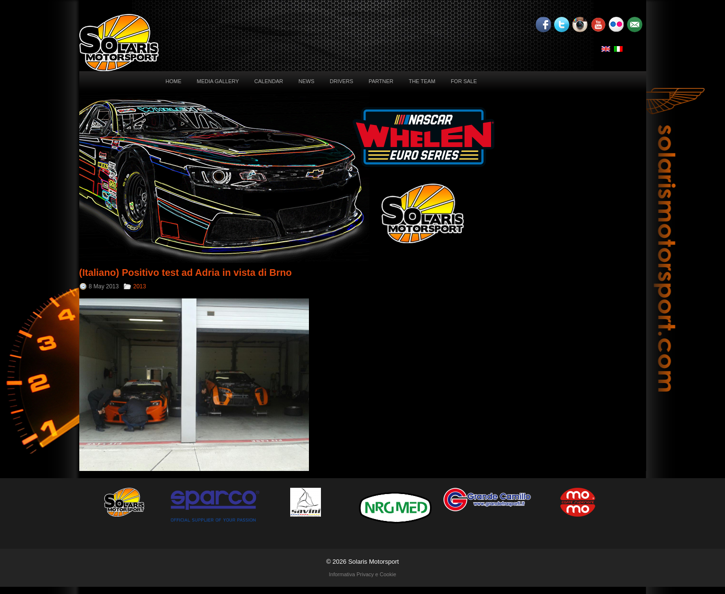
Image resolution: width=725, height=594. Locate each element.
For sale (464, 81)
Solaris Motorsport (373, 561)
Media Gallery (218, 81)
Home (174, 81)
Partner (381, 81)
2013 (139, 286)
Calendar (268, 81)
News (306, 81)
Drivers (341, 81)
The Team (422, 81)
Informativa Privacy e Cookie (362, 574)
